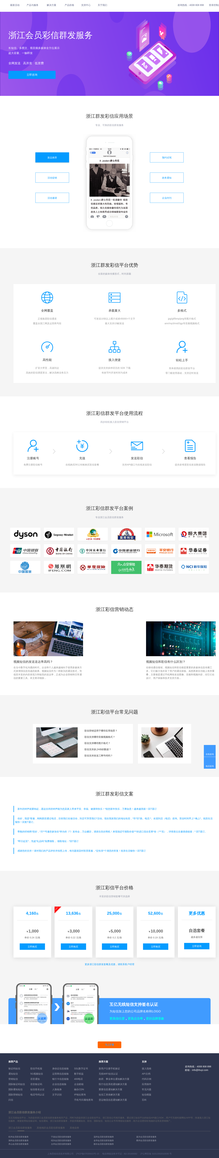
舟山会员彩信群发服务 (18, 1144)
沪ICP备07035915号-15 (87, 1153)
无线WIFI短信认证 (108, 1073)
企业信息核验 (59, 1084)
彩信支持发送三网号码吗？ (98, 755)
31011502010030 (160, 1153)
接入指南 (146, 1068)
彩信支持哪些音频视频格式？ (99, 737)
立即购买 (32, 946)
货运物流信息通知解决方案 (113, 1099)
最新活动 (15, 5)
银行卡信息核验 (60, 1079)
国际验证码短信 (16, 1084)
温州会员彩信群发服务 (104, 1137)
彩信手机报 (36, 1068)
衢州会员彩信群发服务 (146, 1140)
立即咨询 (32, 74)
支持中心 (86, 5)
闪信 (10, 1099)
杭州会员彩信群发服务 (18, 1137)
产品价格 (69, 5)
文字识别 (57, 1094)
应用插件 (146, 1084)
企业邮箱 (79, 1084)
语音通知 (35, 1079)
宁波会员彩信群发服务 (61, 1137)
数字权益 (79, 1073)
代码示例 (146, 1079)
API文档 (146, 1073)
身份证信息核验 (60, 1068)
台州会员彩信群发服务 (61, 1144)
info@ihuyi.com (200, 1070)
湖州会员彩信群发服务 (18, 1140)
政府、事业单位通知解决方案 (114, 1079)
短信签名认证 (37, 1089)
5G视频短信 (36, 1073)
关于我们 (102, 5)
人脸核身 (57, 1089)
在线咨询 (210, 754)
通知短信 (13, 1073)
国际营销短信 (15, 1094)
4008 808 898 (196, 5)
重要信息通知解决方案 (110, 1089)
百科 (144, 1099)
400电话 (78, 1079)
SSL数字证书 (81, 1068)
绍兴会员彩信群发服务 (61, 1140)
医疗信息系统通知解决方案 (113, 1084)
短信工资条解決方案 (109, 1094)
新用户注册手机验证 (109, 1068)
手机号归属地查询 (83, 1099)
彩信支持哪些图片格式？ (97, 743)
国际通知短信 (15, 1089)
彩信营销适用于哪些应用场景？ (100, 730)
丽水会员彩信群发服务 (104, 1144)
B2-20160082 (130, 1153)
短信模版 (146, 1094)
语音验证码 (36, 1084)
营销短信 (13, 1079)
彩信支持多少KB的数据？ (97, 749)
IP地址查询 (80, 1094)
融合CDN (79, 1089)
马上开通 (109, 1044)
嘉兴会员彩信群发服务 (146, 1137)
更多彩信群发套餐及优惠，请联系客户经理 (109, 964)
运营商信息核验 (60, 1073)
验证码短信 (14, 1068)
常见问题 (146, 1089)
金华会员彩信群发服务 (104, 1140)
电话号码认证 (37, 1094)
